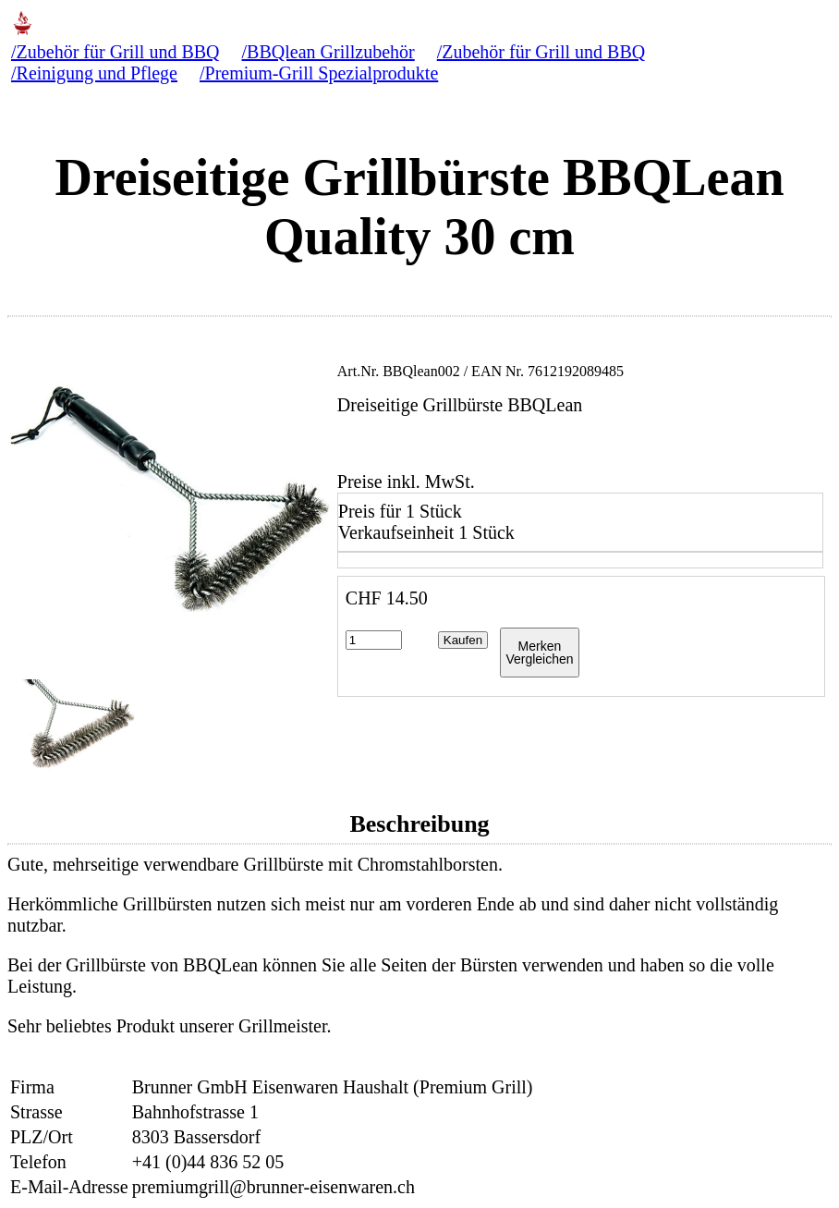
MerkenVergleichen (539, 652)
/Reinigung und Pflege (94, 73)
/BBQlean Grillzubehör (328, 52)
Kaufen (463, 640)
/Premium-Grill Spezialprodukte (319, 73)
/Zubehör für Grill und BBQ (115, 52)
